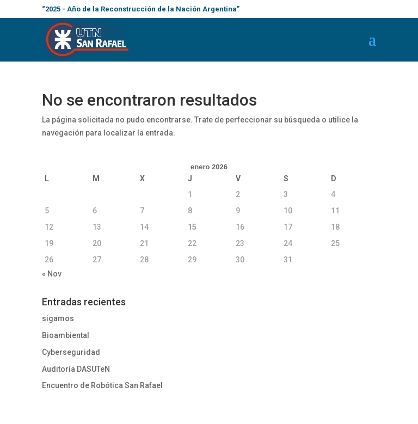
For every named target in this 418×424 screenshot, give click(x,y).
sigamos (58, 318)
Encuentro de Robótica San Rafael (102, 385)
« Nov (52, 273)
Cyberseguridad (71, 352)
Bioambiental (65, 335)
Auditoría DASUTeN (76, 369)
